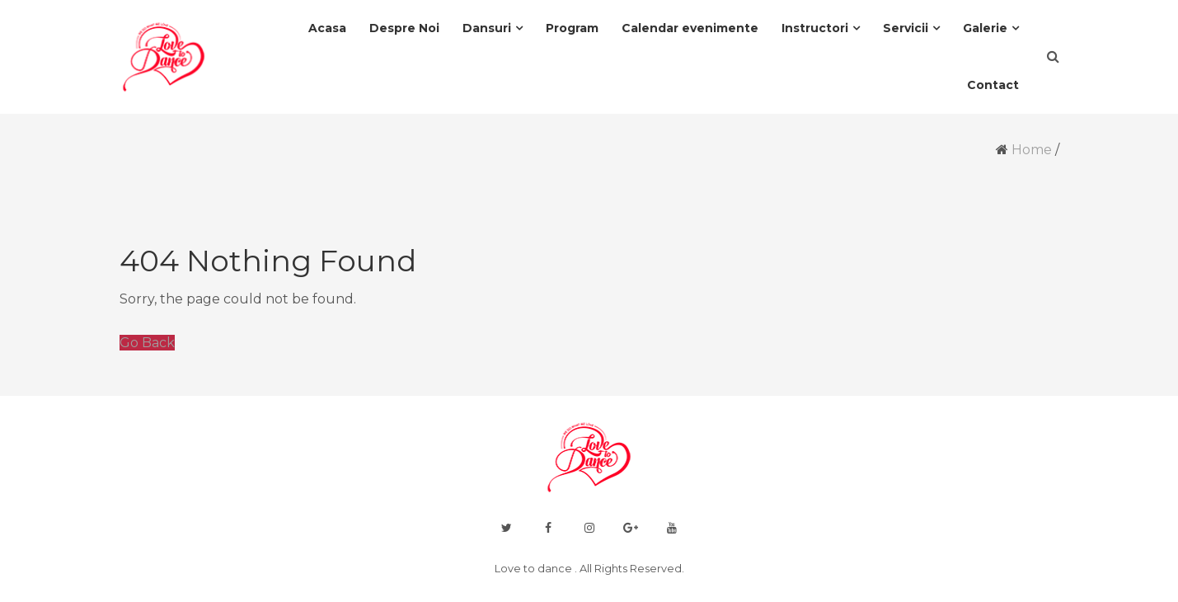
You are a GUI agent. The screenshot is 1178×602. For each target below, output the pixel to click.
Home (1031, 150)
